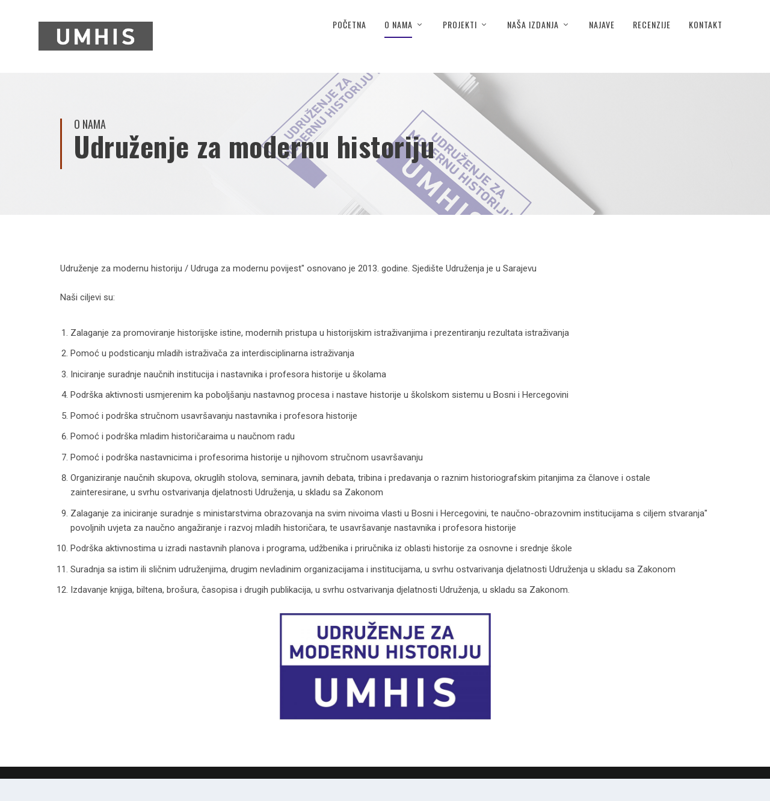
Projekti (460, 47)
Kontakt (705, 47)
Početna (349, 47)
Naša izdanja (533, 47)
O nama (398, 47)
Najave (602, 47)
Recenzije (652, 47)
